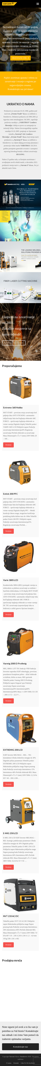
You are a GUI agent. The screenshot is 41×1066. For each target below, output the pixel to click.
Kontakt (16, 1063)
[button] (38, 4)
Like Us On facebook (28, 1063)
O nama (8, 1063)
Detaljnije (8, 445)
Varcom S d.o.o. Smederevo (18, 1056)
